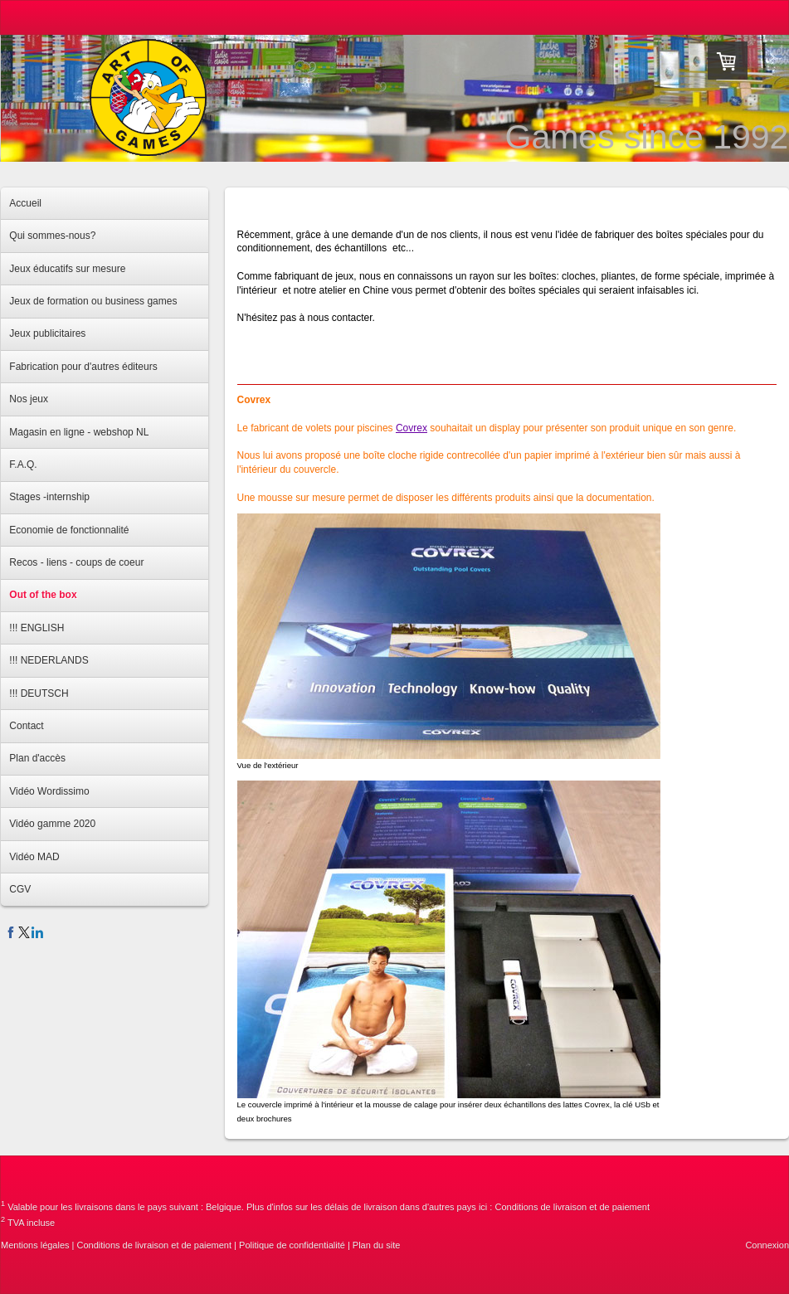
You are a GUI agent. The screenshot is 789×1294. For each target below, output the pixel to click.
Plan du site (376, 1245)
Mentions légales (35, 1245)
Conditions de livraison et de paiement (572, 1207)
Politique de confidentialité (292, 1245)
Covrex (411, 428)
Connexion (767, 1245)
